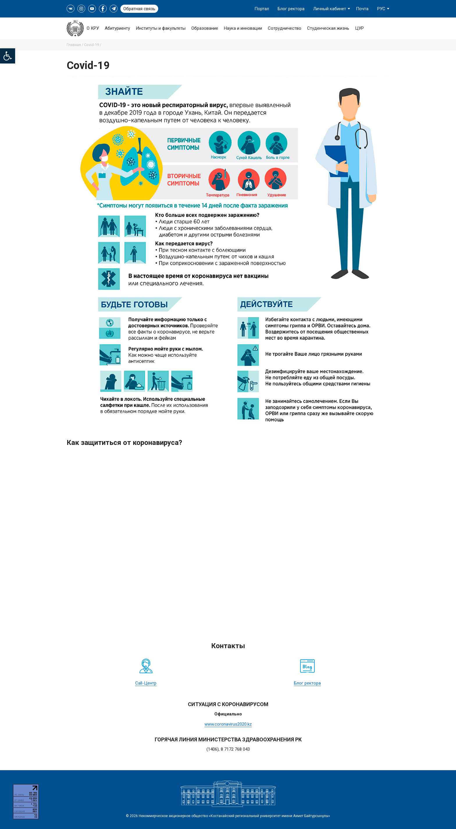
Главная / (75, 45)
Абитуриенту (117, 28)
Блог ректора (291, 8)
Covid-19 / (92, 45)
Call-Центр (145, 683)
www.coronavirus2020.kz (228, 724)
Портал (261, 8)
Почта (362, 8)
